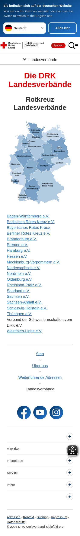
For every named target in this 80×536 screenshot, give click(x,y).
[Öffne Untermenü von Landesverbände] (40, 59)
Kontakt (28, 517)
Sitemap (42, 517)
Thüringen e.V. (19, 314)
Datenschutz (16, 522)
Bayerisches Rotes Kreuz (28, 228)
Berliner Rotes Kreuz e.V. (28, 233)
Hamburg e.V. (18, 250)
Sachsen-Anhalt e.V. (24, 302)
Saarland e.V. (18, 291)
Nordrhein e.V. (19, 273)
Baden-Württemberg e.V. (28, 216)
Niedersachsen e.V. (23, 268)
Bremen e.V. (17, 245)
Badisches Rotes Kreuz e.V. (30, 222)
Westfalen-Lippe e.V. (24, 331)
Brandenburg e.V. (22, 239)
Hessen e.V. (17, 256)
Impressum (59, 517)
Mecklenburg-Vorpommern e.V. (33, 262)
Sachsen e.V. (18, 296)
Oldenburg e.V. (19, 279)
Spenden (58, 45)
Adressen (13, 517)
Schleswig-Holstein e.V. (27, 308)
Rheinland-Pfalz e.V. (24, 285)
